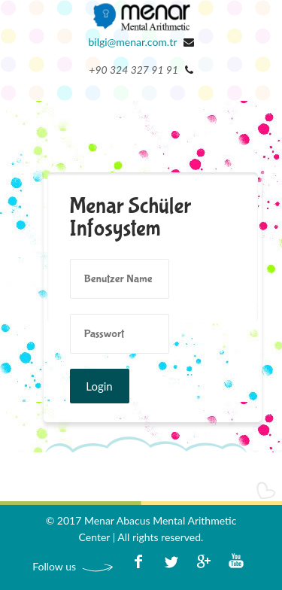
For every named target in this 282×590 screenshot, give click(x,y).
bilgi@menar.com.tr (132, 41)
